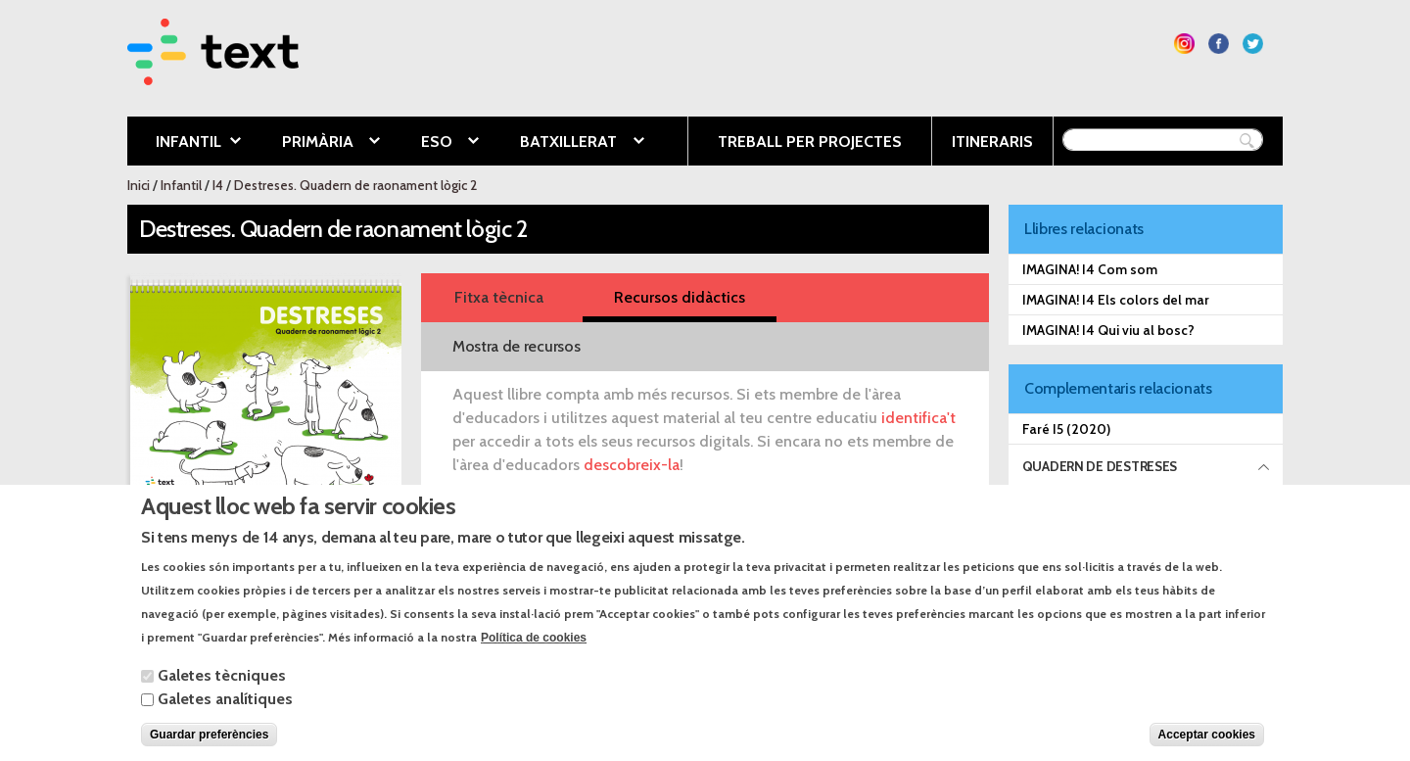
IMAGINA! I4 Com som (1089, 269)
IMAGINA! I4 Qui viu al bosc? (1108, 330)
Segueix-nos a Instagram (1184, 43)
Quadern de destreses (1100, 466)
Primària (316, 143)
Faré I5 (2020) (1066, 429)
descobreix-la (632, 464)
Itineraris (992, 141)
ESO (435, 143)
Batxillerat (567, 143)
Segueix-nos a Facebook (1218, 43)
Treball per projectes (810, 141)
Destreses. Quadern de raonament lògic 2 (355, 185)
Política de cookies (534, 658)
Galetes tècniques (222, 696)
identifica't (918, 417)
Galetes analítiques (225, 719)
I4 (217, 185)
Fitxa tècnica (498, 297)
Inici (138, 185)
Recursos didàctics (679, 297)
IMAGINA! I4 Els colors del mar (1115, 300)
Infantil (184, 143)
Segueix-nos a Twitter (1253, 43)
